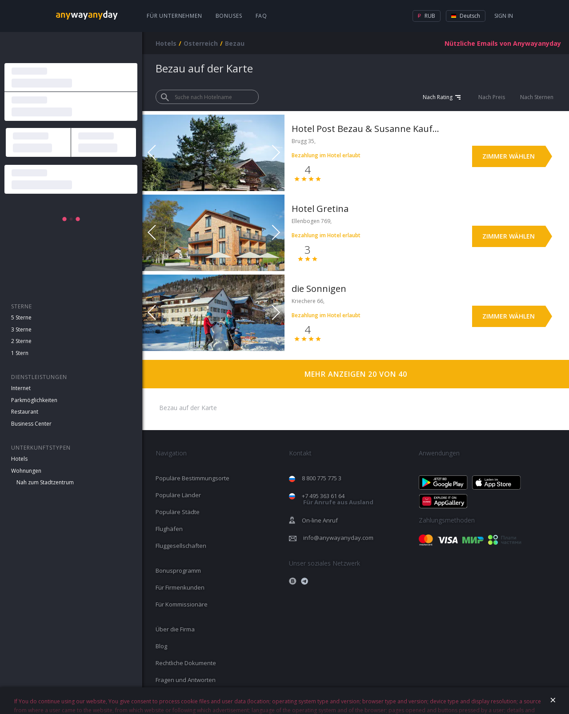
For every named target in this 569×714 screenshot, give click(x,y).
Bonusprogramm (178, 570)
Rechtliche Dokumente (186, 663)
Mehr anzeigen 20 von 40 (356, 374)
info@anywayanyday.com (338, 538)
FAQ (262, 16)
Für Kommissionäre (182, 604)
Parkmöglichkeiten (34, 400)
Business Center (31, 423)
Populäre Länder (178, 495)
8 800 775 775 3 (321, 478)
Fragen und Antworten (186, 680)
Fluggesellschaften (181, 546)
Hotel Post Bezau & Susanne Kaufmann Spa (368, 129)
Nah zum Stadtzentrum (45, 482)
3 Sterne (21, 329)
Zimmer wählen (508, 156)
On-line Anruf (320, 520)
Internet (21, 388)
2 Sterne (21, 341)
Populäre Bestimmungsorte (192, 478)
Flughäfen (169, 529)
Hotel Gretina (320, 209)
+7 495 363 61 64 (337, 499)
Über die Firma (175, 629)
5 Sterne (21, 317)
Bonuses (229, 16)
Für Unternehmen (174, 16)
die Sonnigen (319, 289)
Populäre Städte (178, 512)
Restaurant (24, 411)
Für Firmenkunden (180, 587)
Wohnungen (26, 471)
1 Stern (19, 353)
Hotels (19, 459)
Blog (161, 646)
